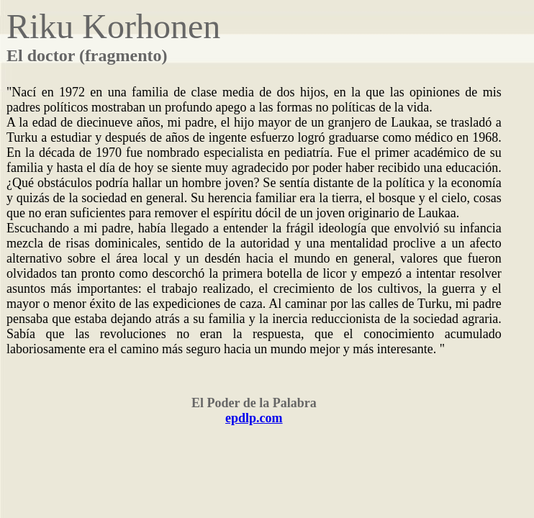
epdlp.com (254, 418)
